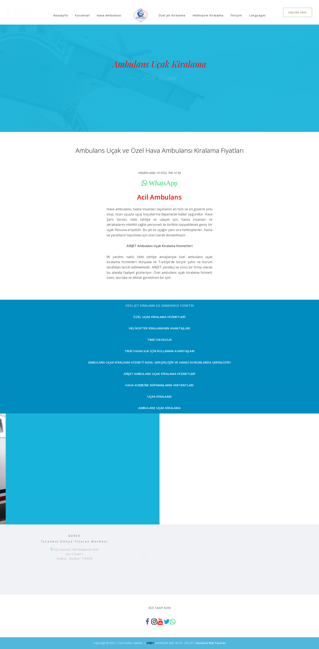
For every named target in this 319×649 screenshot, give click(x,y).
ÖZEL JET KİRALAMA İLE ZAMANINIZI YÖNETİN (159, 305)
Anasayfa (60, 15)
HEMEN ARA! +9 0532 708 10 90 (159, 173)
